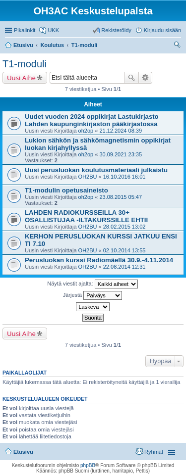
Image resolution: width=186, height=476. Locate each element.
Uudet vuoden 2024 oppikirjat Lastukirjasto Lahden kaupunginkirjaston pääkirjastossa (92, 120)
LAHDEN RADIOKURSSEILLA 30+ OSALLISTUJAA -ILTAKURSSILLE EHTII (86, 216)
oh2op (86, 131)
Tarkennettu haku (145, 78)
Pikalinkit (24, 30)
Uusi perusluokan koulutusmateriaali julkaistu (96, 170)
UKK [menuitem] (53, 30)
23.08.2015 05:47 (120, 197)
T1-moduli (24, 63)
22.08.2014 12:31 (124, 267)
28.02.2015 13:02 (124, 227)
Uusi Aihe (21, 77)
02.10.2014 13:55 (124, 250)
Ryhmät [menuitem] (153, 452)
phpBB (87, 465)
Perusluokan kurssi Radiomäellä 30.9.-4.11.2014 (99, 260)
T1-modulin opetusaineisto (66, 190)
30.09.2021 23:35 (120, 154)
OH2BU (87, 177)
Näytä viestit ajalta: (92, 284)
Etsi (131, 78)
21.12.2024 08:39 (120, 131)
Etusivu (23, 452)
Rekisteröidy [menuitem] (116, 30)
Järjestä (93, 295)
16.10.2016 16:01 (124, 177)
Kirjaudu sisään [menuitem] (162, 30)
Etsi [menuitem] (178, 46)
